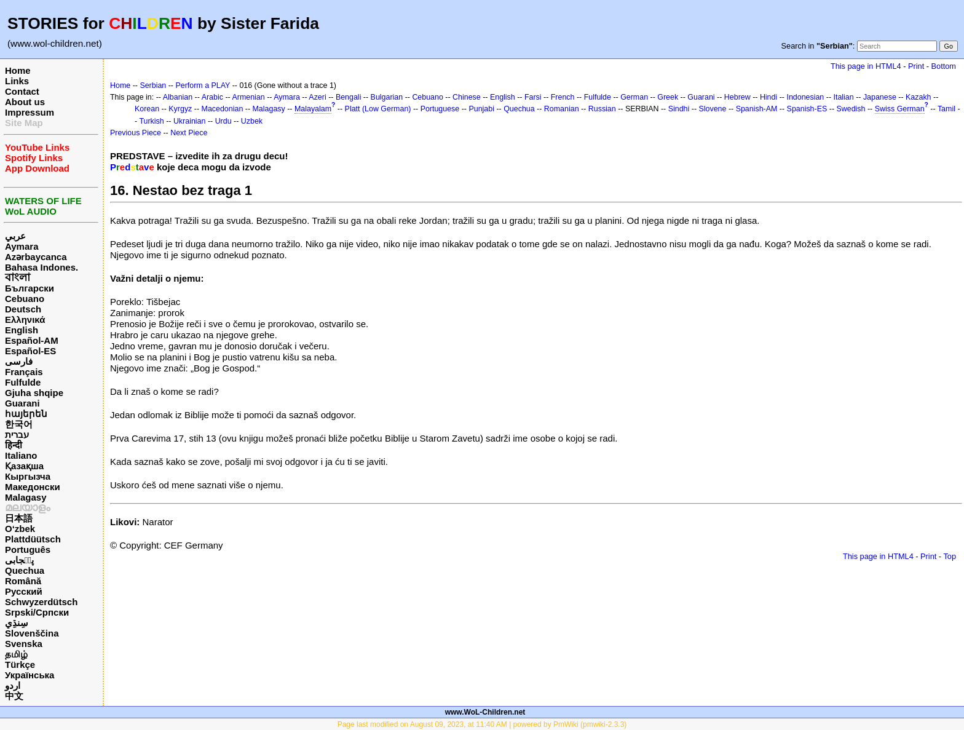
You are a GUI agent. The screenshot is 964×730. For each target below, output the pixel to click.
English (21, 330)
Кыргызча (27, 476)
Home (18, 70)
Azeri (317, 97)
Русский (23, 591)
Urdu (223, 121)
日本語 (19, 518)
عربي (15, 236)
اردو (12, 685)
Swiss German (900, 109)
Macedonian (222, 109)
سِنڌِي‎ (16, 622)
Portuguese (440, 109)
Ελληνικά (25, 319)
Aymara (21, 246)
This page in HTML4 (866, 66)
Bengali (349, 97)
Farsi (533, 97)
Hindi (768, 97)
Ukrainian (189, 121)
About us (25, 102)
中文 (14, 696)
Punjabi (481, 109)
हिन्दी (13, 445)
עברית (17, 434)
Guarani (22, 403)
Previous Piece (135, 133)
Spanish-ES (807, 109)
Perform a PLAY (202, 85)
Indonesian (805, 97)
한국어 (19, 424)
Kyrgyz (180, 109)
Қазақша (24, 466)
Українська (29, 675)
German (634, 97)
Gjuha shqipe (34, 392)
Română (23, 581)
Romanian (561, 109)
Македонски (32, 487)
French (563, 97)
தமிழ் (16, 654)
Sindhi (679, 109)
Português (27, 549)
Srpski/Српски (37, 612)
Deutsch (23, 309)
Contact (22, 91)
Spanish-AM (757, 109)
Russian (602, 109)
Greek (667, 97)
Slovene (712, 109)
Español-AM (31, 340)
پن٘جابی (19, 560)
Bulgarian (387, 97)
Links (17, 81)
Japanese (879, 97)
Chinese (466, 97)
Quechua (24, 570)
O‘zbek (20, 528)
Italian (843, 97)
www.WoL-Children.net (485, 712)
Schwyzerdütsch (41, 602)
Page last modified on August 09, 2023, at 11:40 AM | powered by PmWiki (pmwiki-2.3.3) (482, 724)
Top (949, 556)
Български (29, 288)
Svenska (23, 643)
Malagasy (26, 497)
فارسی (19, 361)
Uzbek (252, 121)
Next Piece (188, 133)
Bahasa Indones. (41, 267)
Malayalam (312, 109)
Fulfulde (23, 382)
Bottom (943, 66)
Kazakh (918, 97)
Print (916, 66)
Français (24, 372)
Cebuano (24, 298)
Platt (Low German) (378, 109)
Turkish (151, 121)
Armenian (248, 97)
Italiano (21, 455)
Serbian (153, 85)
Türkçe (20, 664)
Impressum (29, 112)
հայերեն (26, 413)
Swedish (850, 109)
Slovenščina (32, 633)
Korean (147, 109)
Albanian (177, 97)
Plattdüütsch (33, 539)
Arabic (212, 97)
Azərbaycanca (36, 257)
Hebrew (737, 97)
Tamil (946, 109)
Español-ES (30, 351)
